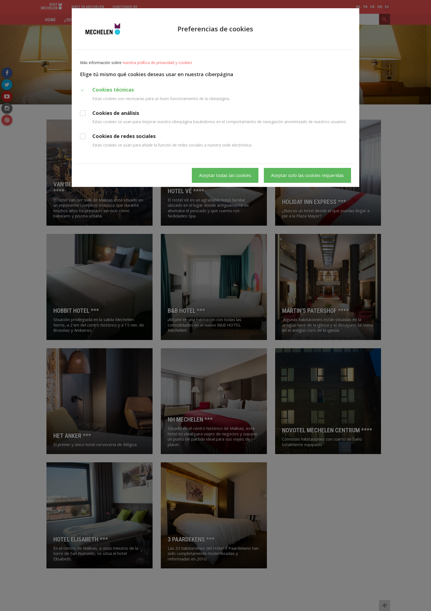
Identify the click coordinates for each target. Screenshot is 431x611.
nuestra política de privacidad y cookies (157, 62)
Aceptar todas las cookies (225, 175)
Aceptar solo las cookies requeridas (307, 175)
